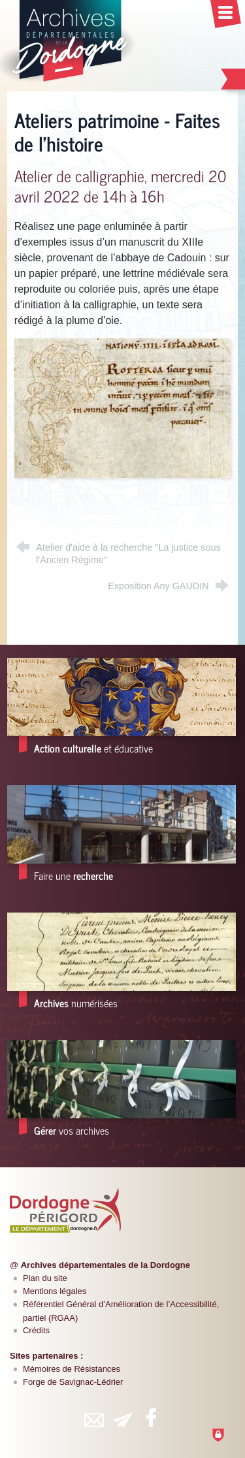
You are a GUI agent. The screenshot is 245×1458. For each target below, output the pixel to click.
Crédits (36, 1330)
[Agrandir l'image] (122, 407)
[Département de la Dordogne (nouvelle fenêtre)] (65, 1210)
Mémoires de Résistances (71, 1369)
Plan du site (45, 1278)
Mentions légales (54, 1291)
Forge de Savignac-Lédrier (73, 1382)
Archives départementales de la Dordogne (105, 1265)
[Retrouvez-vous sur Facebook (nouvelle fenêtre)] (151, 1417)
